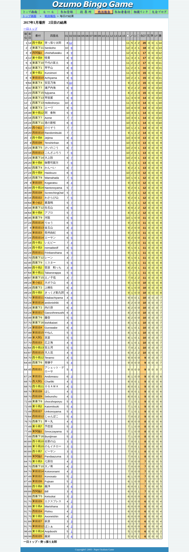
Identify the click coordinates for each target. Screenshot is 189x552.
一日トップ (30, 28)
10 (70, 82)
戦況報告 (50, 16)
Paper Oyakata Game (104, 549)
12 (70, 42)
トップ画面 (29, 16)
